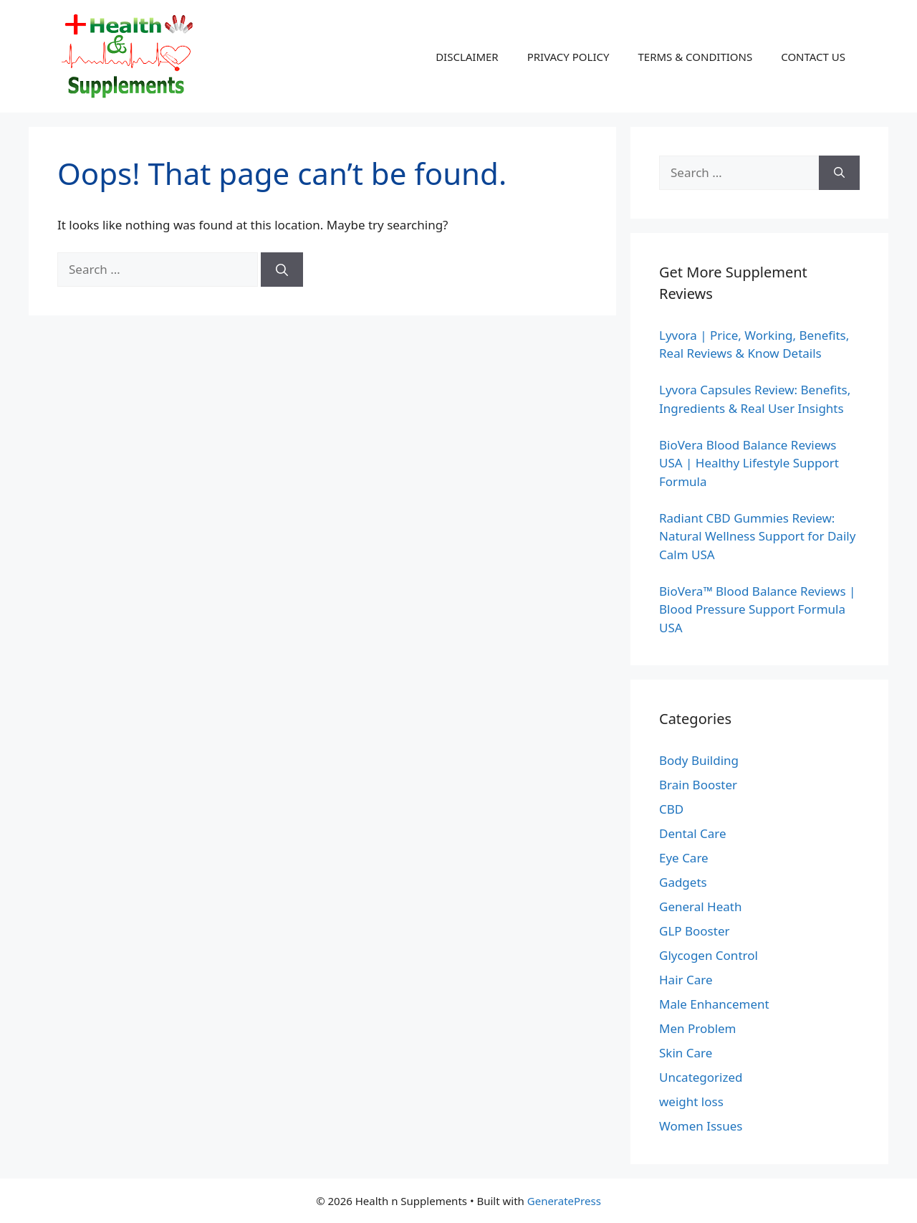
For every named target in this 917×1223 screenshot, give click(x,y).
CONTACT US (813, 56)
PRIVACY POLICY (568, 56)
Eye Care (684, 858)
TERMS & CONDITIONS (695, 56)
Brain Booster (698, 784)
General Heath (700, 906)
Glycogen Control (708, 955)
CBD (671, 809)
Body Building (699, 760)
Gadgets (683, 882)
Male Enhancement (714, 1004)
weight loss (691, 1101)
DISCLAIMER (467, 56)
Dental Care (692, 833)
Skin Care (685, 1052)
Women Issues (700, 1126)
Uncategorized (701, 1077)
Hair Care (686, 979)
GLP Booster (694, 931)
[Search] (282, 269)
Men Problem (697, 1028)
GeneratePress (564, 1201)
